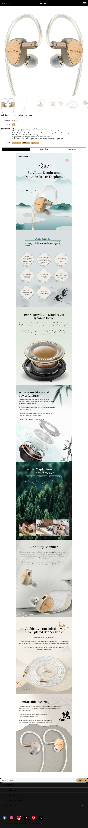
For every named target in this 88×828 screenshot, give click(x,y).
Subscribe (82, 780)
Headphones (10, 790)
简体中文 (5, 3)
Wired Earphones (12, 795)
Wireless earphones (13, 800)
